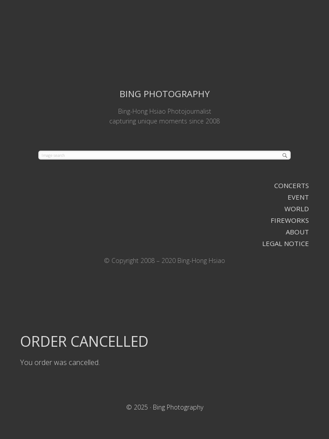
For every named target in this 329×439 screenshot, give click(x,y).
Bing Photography (164, 43)
